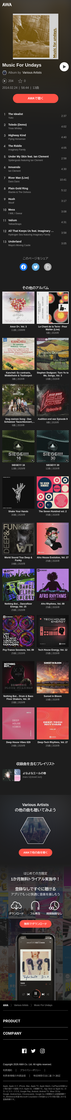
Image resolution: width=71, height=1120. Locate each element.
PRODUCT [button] (11, 1021)
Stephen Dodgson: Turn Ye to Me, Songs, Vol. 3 (53, 374)
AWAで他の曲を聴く (35, 852)
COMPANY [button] (12, 1033)
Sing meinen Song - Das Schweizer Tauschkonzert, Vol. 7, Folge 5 (18, 422)
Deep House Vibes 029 (18, 742)
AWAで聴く (35, 98)
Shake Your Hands (18, 511)
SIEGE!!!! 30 (52, 465)
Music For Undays (43, 1005)
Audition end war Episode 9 (53, 419)
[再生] (64, 66)
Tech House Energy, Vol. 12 (52, 650)
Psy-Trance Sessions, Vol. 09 (18, 650)
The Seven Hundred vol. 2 (53, 511)
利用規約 (7, 1070)
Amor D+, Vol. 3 (18, 326)
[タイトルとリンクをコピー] (47, 267)
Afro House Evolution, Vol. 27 (53, 557)
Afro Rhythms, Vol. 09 (52, 603)
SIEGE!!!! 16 (18, 465)
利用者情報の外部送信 (14, 1075)
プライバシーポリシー (30, 1070)
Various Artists (32, 72)
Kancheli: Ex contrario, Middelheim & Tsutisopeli (18, 374)
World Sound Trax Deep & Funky (18, 559)
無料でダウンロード (35, 923)
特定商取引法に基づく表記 (47, 1075)
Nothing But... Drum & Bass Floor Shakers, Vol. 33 (18, 697)
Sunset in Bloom (53, 696)
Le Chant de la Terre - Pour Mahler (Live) (52, 328)
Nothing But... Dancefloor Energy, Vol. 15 (18, 605)
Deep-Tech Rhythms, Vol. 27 (52, 742)
